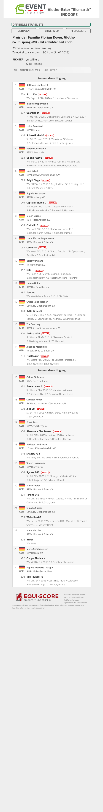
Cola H (35, 270)
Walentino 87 (34, 517)
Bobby (30, 540)
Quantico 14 (38, 113)
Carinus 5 (37, 247)
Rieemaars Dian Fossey (44, 431)
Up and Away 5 (39, 158)
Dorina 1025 (38, 333)
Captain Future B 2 (41, 203)
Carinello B (37, 225)
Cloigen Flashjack (36, 558)
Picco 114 (37, 94)
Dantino (31, 292)
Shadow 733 (33, 454)
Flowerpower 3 (39, 386)
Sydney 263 (38, 472)
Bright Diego (38, 180)
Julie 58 (35, 409)
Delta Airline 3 (34, 311)
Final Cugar (37, 356)
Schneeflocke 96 (40, 135)
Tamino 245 (33, 495)
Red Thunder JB (35, 577)
